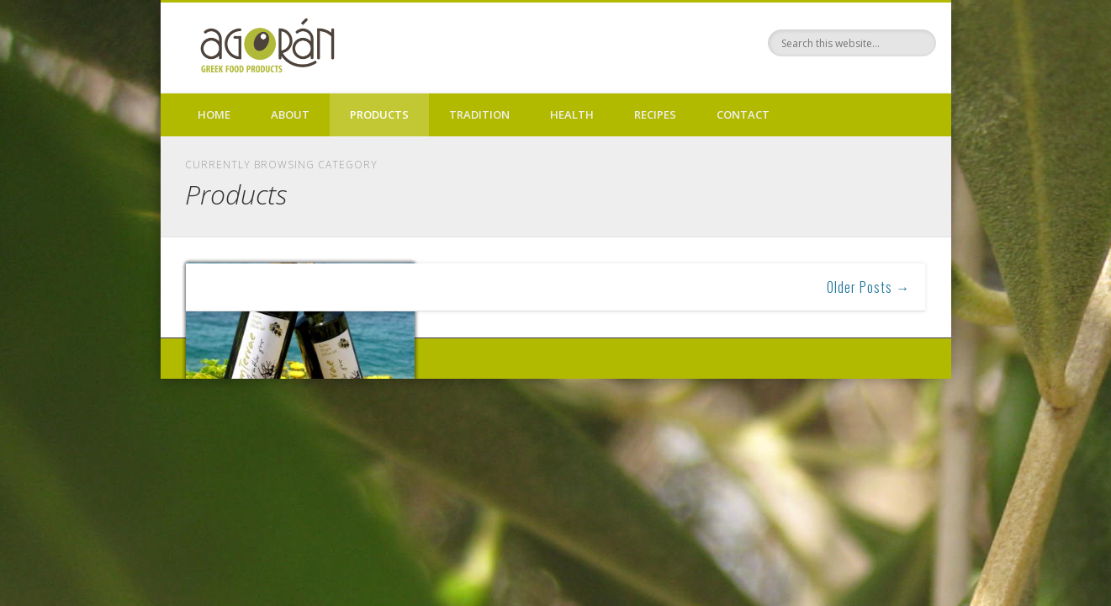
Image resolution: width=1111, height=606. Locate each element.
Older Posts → (868, 287)
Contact (743, 114)
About (290, 114)
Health (572, 114)
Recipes (655, 114)
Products (379, 114)
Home (214, 114)
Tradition (479, 114)
